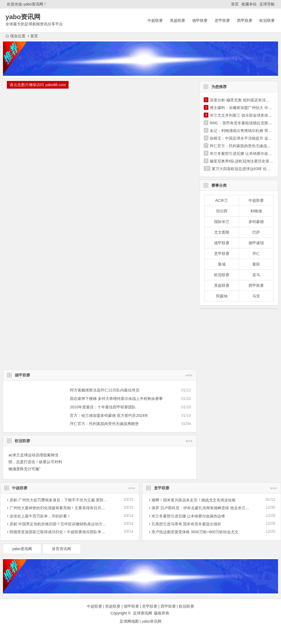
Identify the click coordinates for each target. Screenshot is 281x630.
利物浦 (256, 211)
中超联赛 (155, 20)
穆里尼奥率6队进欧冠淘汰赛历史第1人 (242, 161)
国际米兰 (221, 221)
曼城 (222, 264)
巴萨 (256, 232)
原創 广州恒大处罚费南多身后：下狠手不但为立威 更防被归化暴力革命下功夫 (76, 500)
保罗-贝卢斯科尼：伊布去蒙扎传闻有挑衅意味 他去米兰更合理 (204, 508)
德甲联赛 (200, 20)
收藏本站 (249, 4)
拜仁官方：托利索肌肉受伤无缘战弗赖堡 (104, 423)
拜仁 (256, 253)
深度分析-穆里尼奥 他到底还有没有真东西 (245, 100)
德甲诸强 (256, 243)
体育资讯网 (61, 549)
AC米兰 (221, 200)
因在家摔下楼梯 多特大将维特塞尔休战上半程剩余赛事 (116, 398)
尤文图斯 (221, 232)
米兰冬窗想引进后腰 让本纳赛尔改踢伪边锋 (188, 516)
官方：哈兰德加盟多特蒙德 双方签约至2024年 (109, 415)
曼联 (256, 264)
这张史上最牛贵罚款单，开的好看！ (40, 516)
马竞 (256, 296)
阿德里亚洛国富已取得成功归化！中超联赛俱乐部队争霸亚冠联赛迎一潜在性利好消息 (82, 532)
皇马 (256, 275)
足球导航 (267, 4)
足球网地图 (129, 621)
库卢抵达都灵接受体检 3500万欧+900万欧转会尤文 (195, 532)
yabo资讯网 (22, 549)
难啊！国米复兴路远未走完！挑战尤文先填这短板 (194, 500)
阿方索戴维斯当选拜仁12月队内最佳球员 (104, 390)
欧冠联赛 (267, 20)
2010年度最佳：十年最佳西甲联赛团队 (103, 407)
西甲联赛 (244, 20)
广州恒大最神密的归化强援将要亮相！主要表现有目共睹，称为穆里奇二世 (73, 508)
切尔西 (221, 211)
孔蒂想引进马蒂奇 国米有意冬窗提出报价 (186, 524)
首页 (235, 4)
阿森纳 (221, 296)
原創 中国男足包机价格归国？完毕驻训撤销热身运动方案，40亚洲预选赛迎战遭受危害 (83, 524)
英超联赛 (177, 20)
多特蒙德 (256, 221)
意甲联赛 (222, 20)
